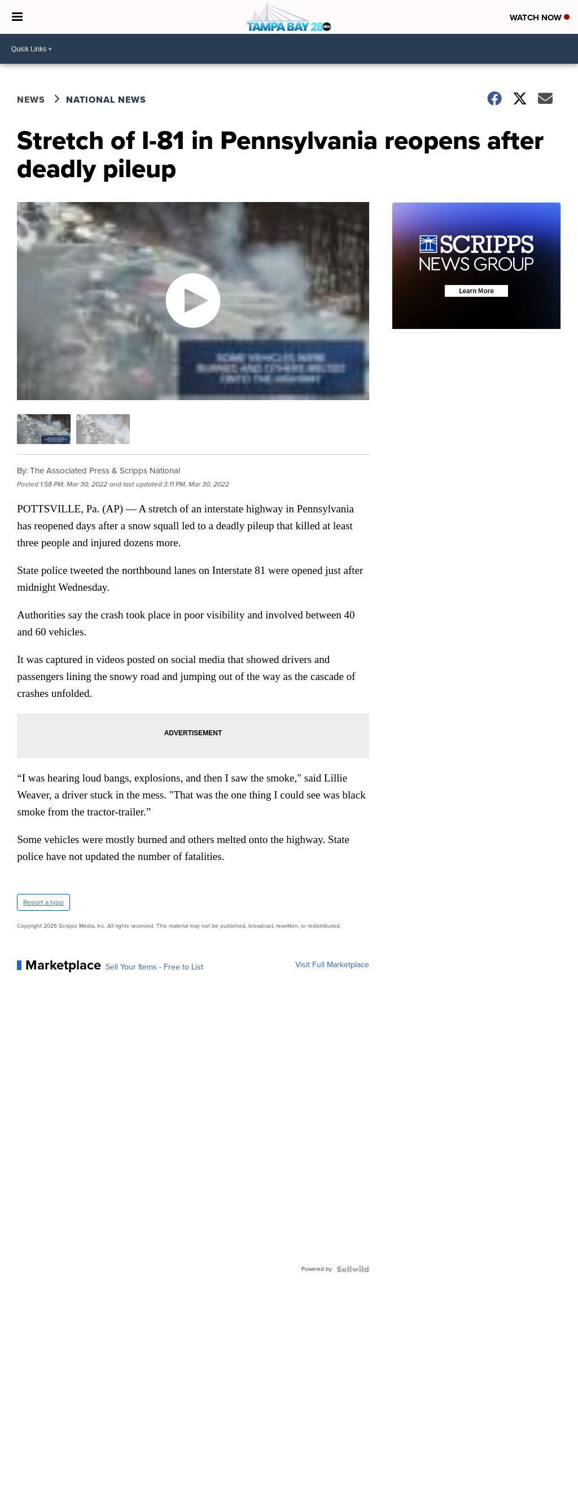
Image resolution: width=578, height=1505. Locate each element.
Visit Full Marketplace (332, 965)
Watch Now (540, 17)
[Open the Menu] (17, 17)
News (31, 99)
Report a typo (43, 902)
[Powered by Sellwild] (352, 1269)
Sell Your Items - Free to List (154, 967)
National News (106, 99)
